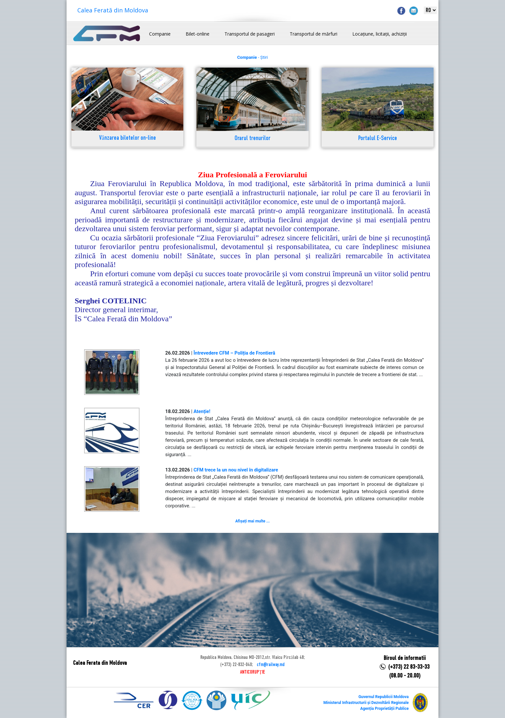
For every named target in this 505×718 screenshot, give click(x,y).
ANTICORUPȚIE (252, 672)
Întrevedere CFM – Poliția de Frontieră (234, 353)
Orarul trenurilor (252, 138)
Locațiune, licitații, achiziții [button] (379, 34)
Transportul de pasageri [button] (249, 34)
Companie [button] (160, 34)
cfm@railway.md (270, 664)
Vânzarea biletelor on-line (127, 138)
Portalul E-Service (377, 138)
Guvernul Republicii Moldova (384, 696)
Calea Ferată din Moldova (112, 10)
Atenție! (201, 411)
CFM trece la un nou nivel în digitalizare (235, 470)
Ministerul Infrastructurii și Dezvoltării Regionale (365, 702)
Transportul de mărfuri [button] (313, 34)
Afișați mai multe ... (252, 521)
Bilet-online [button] (197, 34)
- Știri (252, 57)
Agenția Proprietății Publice (384, 708)
